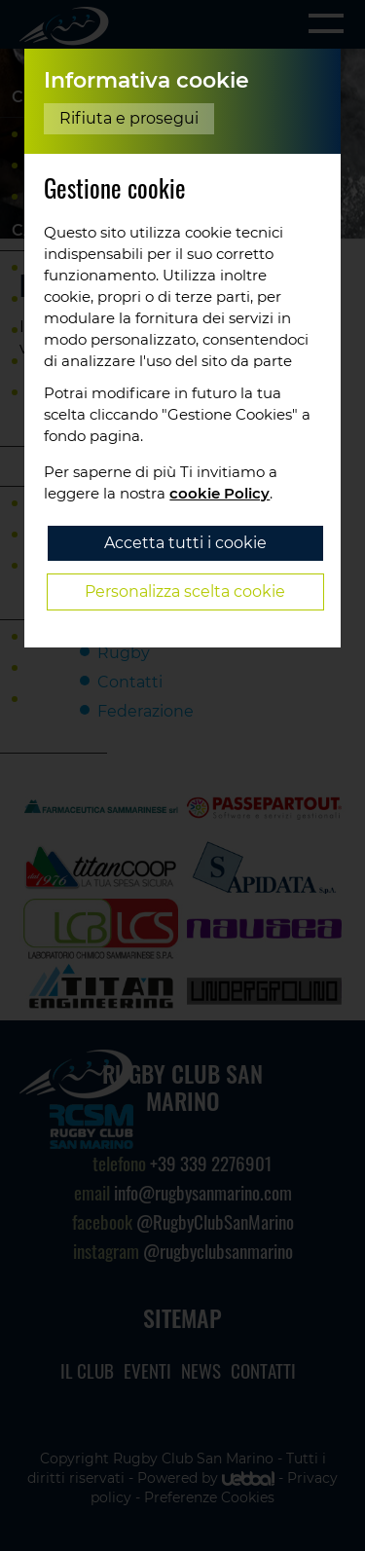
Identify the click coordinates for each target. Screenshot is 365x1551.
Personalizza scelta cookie (185, 591)
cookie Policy (219, 493)
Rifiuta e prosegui (129, 118)
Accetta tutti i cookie (185, 543)
